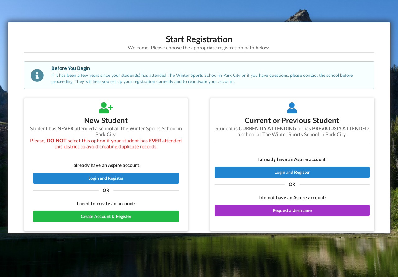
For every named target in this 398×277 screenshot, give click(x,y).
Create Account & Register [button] (106, 216)
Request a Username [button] (292, 210)
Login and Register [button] (105, 178)
